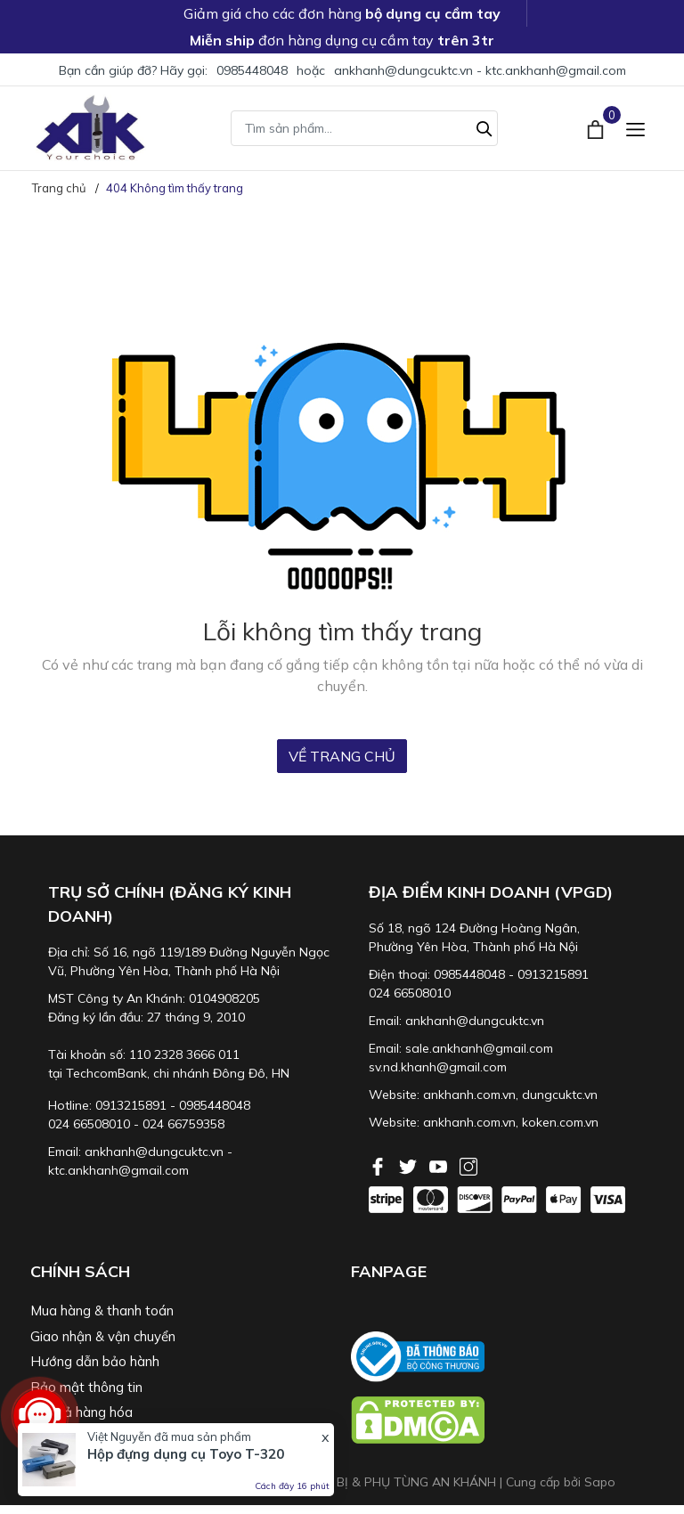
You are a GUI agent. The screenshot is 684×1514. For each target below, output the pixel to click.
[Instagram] (468, 1165)
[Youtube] (440, 1165)
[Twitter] (409, 1165)
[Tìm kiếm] (484, 126)
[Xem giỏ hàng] (597, 127)
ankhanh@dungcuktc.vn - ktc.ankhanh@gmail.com (480, 70)
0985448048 (252, 70)
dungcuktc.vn (560, 1095)
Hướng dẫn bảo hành (94, 1361)
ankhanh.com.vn (469, 1095)
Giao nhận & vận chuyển (102, 1336)
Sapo (599, 1482)
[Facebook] (379, 1165)
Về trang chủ (342, 756)
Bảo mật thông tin (86, 1387)
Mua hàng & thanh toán (102, 1310)
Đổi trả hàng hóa (81, 1412)
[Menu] (635, 128)
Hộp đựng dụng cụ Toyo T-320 (185, 1454)
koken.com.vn (560, 1122)
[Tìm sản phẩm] (364, 128)
